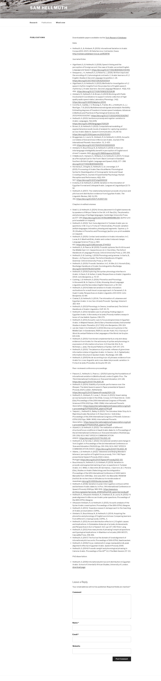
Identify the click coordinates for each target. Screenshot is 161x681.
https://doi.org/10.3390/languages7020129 (90, 124)
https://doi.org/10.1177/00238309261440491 (111, 70)
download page (78, 567)
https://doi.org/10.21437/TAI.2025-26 (88, 382)
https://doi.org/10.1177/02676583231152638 (96, 91)
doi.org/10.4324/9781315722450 (86, 269)
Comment (76, 592)
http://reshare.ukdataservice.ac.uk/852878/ (91, 54)
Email (75, 634)
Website (76, 646)
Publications (47, 23)
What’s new (60, 23)
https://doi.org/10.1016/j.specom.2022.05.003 (91, 134)
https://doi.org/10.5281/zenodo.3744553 (93, 245)
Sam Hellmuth (49, 7)
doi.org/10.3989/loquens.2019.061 (105, 153)
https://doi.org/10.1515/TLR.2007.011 (91, 199)
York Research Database (115, 38)
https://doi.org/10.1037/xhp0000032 (91, 180)
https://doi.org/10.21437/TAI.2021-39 (111, 449)
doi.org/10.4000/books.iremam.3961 (97, 481)
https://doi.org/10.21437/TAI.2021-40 (94, 438)
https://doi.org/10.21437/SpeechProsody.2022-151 (101, 460)
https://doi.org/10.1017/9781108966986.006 (101, 218)
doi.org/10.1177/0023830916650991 (87, 164)
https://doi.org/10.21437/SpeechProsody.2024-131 (93, 392)
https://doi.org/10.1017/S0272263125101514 (91, 81)
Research (33, 23)
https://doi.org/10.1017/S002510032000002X (96, 145)
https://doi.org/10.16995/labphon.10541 (89, 102)
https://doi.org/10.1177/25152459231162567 (110, 116)
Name (75, 623)
